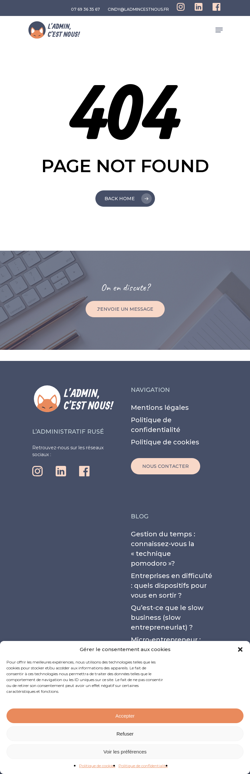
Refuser (125, 734)
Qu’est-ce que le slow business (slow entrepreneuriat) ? (167, 617)
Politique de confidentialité (143, 765)
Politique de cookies (97, 765)
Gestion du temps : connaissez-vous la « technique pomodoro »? (163, 548)
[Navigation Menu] (219, 30)
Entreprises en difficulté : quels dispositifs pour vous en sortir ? (171, 585)
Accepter (124, 716)
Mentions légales (160, 407)
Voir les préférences (125, 751)
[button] (240, 649)
